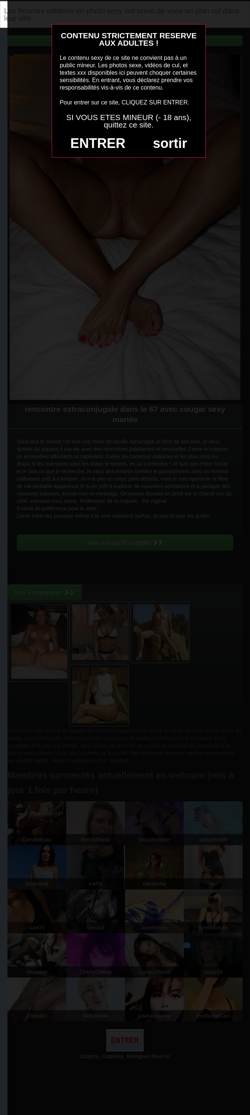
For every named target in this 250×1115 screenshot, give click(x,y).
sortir (170, 143)
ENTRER (97, 143)
